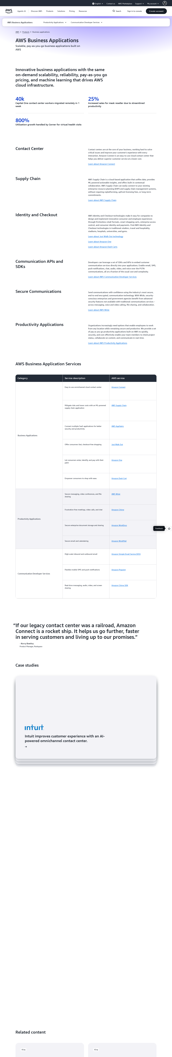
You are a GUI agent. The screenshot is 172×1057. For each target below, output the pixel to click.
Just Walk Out (117, 424)
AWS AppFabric (118, 411)
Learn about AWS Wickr (98, 310)
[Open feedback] (169, 528)
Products (25, 32)
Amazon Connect (118, 387)
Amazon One (117, 434)
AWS (17, 32)
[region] (86, 453)
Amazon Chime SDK (120, 523)
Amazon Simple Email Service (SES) (126, 502)
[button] (36, 11)
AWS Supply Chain (119, 397)
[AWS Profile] (165, 3)
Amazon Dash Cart (119, 447)
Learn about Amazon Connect (101, 164)
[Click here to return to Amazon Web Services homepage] (8, 13)
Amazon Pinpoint (119, 513)
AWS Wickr (116, 458)
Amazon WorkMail (119, 492)
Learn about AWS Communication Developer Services (112, 276)
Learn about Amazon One (99, 241)
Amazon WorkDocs (119, 481)
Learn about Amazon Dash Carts (102, 246)
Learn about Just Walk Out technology (105, 236)
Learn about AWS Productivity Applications (107, 343)
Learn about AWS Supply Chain (102, 200)
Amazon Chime (118, 471)
